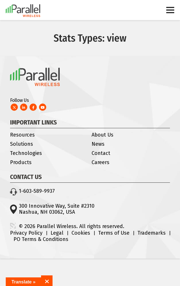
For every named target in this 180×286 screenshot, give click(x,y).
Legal (57, 233)
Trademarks (152, 233)
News (98, 144)
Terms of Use (113, 233)
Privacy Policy (26, 233)
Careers (100, 162)
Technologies (26, 153)
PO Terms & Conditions (40, 239)
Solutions (21, 144)
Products (21, 162)
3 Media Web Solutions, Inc (13, 226)
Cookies (80, 233)
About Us (102, 135)
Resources (22, 135)
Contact (101, 153)
